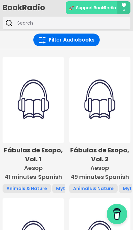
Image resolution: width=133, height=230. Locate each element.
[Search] (71, 23)
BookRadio (24, 8)
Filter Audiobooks (66, 40)
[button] (33, 125)
